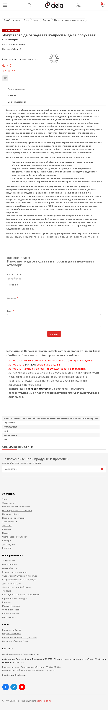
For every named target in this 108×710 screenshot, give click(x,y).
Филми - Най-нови (11, 609)
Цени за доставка (17, 101)
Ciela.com (34, 654)
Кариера (6, 540)
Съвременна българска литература (19, 575)
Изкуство (46, 20)
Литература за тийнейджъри (16, 587)
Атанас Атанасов (17, 44)
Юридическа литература (14, 598)
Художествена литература (15, 572)
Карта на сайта (44, 700)
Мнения (12, 95)
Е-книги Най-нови (10, 613)
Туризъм (6, 590)
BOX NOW (30, 364)
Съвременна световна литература (19, 579)
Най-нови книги (9, 564)
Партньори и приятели (13, 518)
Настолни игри (9, 617)
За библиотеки (9, 521)
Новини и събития (11, 514)
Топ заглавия (8, 560)
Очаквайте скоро (10, 568)
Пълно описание (16, 89)
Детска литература (11, 583)
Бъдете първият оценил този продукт (21, 59)
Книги (36, 20)
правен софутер (38, 388)
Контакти (6, 548)
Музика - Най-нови (11, 606)
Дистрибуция (8, 544)
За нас (5, 499)
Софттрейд (16, 49)
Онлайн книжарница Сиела (16, 20)
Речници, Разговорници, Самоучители (20, 594)
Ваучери (6, 602)
